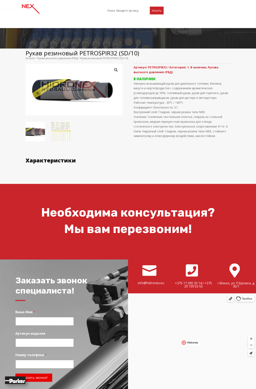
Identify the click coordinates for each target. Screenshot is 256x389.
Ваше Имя (25, 282)
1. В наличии (196, 37)
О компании (76, 3)
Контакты (181, 3)
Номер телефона (31, 325)
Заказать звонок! (33, 347)
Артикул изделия (30, 303)
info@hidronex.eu (151, 252)
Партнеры (114, 3)
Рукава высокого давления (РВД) (57, 28)
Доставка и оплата (155, 3)
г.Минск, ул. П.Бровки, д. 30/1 (236, 254)
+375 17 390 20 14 (188, 253)
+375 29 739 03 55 (198, 254)
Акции (131, 3)
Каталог (96, 3)
